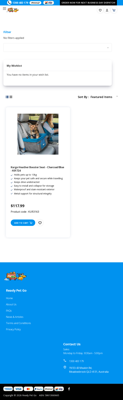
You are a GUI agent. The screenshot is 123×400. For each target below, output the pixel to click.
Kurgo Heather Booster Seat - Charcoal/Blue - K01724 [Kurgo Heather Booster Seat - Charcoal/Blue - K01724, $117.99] (37, 169)
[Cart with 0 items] (114, 10)
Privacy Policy (13, 329)
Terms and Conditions (18, 323)
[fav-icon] (100, 10)
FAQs (9, 310)
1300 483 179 (20, 2)
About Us (11, 304)
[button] (57, 47)
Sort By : (83, 97)
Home (9, 298)
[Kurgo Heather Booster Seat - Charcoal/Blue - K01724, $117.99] (38, 134)
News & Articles (14, 317)
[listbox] (105, 96)
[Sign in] (107, 10)
